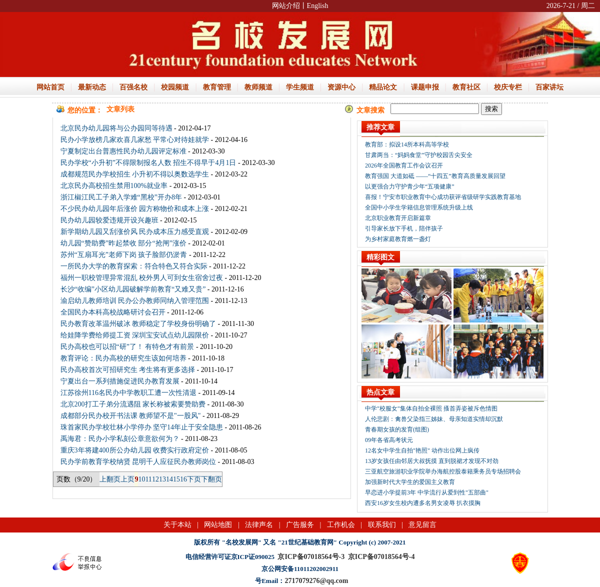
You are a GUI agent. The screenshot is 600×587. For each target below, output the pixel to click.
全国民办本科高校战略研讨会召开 (113, 312)
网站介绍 (286, 6)
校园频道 (175, 87)
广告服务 (300, 524)
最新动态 (92, 87)
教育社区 (466, 87)
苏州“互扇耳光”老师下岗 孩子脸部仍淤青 (124, 254)
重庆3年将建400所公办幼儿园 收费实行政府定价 (135, 450)
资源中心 (342, 87)
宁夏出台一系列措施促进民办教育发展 (120, 381)
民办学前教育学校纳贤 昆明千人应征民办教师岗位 (138, 462)
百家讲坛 (550, 87)
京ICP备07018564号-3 (311, 556)
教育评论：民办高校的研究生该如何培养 (123, 358)
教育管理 (217, 87)
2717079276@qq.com (316, 580)
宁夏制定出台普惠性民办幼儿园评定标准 (123, 151)
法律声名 (259, 524)
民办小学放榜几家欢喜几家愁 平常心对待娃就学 (135, 140)
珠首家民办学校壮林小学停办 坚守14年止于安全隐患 (142, 427)
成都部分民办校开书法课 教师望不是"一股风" (130, 416)
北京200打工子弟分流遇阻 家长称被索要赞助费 (133, 404)
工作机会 (341, 524)
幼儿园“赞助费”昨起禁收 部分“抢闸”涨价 (123, 243)
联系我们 (382, 524)
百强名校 (134, 87)
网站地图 (218, 524)
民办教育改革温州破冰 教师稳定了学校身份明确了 (138, 324)
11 (148, 479)
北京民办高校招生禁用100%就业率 (114, 186)
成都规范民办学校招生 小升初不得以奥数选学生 (135, 174)
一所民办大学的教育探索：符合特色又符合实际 (134, 266)
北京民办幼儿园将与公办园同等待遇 (116, 128)
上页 (127, 479)
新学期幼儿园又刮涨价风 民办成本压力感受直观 (135, 232)
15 (176, 479)
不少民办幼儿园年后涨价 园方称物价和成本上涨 (135, 208)
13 (162, 479)
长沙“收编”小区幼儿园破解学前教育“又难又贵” (133, 289)
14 (169, 479)
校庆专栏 (508, 87)
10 (141, 479)
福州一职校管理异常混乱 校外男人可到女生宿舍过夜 (142, 278)
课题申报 (425, 87)
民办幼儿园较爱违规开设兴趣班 (109, 220)
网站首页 (50, 87)
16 (183, 479)
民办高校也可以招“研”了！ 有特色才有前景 (127, 346)
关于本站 (178, 524)
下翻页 (211, 479)
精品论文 (383, 87)
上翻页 (110, 479)
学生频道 (300, 87)
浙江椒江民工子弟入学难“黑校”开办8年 (121, 197)
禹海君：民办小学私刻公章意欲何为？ (120, 438)
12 (155, 479)
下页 (194, 479)
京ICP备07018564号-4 (381, 556)
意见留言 (422, 524)
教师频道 (258, 87)
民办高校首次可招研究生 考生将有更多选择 (128, 370)
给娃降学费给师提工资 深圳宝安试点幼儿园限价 (135, 335)
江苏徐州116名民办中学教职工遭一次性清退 (128, 392)
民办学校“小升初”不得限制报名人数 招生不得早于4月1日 (148, 162)
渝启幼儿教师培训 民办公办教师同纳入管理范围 (135, 300)
